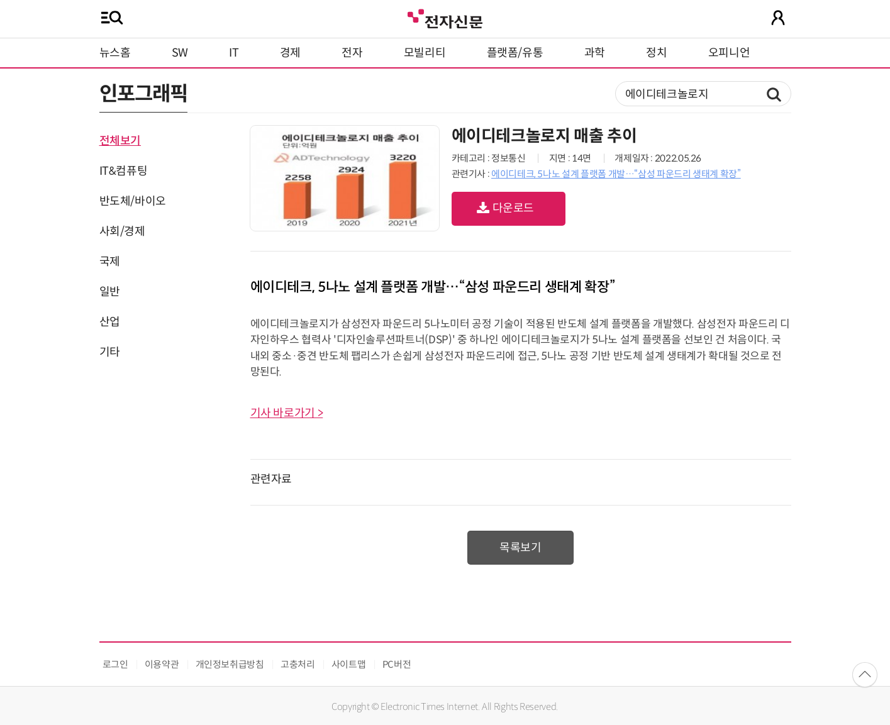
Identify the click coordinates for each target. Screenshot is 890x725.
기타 (109, 352)
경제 (290, 53)
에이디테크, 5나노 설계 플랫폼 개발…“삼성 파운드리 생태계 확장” (616, 174)
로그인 (115, 664)
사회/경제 (122, 231)
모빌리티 (425, 53)
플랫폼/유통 (515, 53)
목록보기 (520, 548)
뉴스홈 (115, 53)
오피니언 (729, 53)
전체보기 (120, 141)
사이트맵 (348, 664)
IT (233, 53)
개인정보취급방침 (230, 664)
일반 (109, 292)
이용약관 (162, 664)
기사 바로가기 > (286, 413)
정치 (656, 53)
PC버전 (396, 664)
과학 (594, 53)
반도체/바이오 (132, 201)
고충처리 (298, 664)
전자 (352, 53)
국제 (109, 261)
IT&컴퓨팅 (123, 171)
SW (180, 53)
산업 (109, 322)
